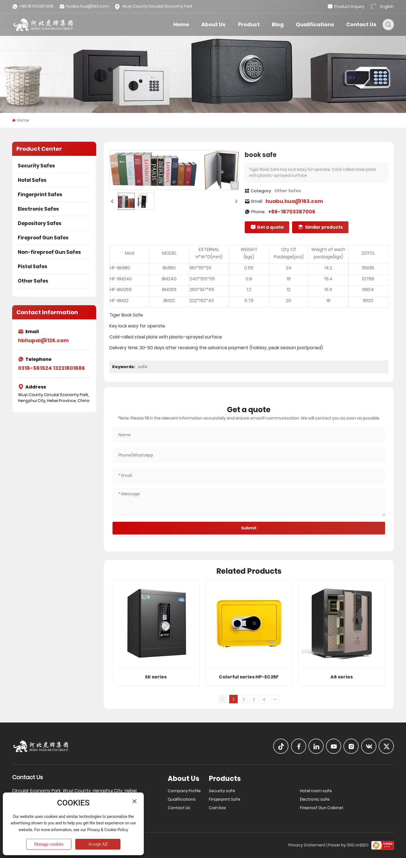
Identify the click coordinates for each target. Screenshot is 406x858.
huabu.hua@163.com (84, 6)
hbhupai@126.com (43, 340)
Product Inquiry (345, 7)
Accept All (97, 844)
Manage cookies (48, 844)
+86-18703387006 (291, 211)
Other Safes (287, 191)
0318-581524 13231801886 (51, 368)
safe (142, 367)
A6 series (341, 677)
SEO (365, 845)
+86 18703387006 (33, 6)
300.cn (353, 845)
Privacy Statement (307, 845)
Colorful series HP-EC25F (249, 677)
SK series (156, 677)
